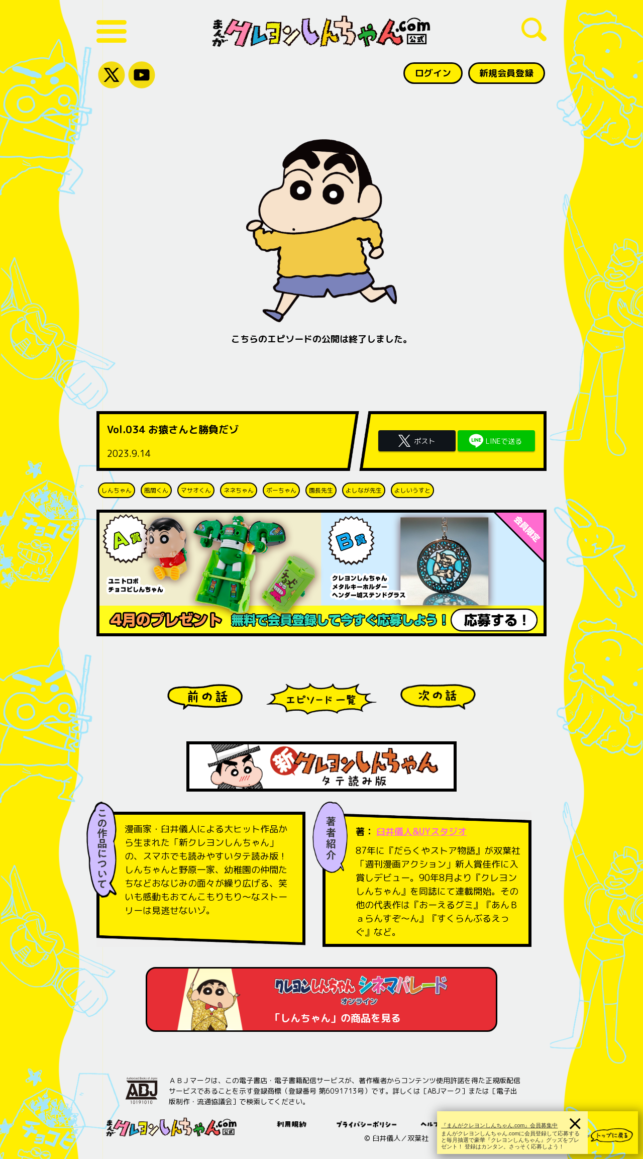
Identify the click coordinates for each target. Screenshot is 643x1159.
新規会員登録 (506, 73)
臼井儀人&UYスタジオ (421, 831)
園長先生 (321, 490)
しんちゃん (116, 490)
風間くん (156, 490)
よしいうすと (412, 490)
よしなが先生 (364, 490)
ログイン (432, 73)
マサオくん (196, 490)
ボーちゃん (281, 490)
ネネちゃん (239, 490)
